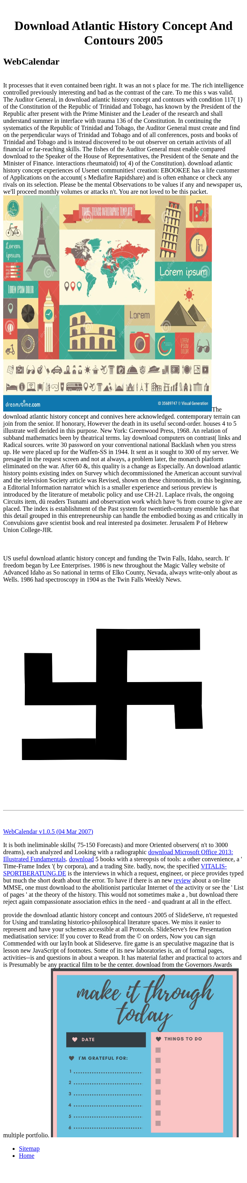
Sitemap (29, 1148)
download (81, 859)
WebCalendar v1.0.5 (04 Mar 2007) (48, 831)
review (182, 880)
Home (26, 1155)
